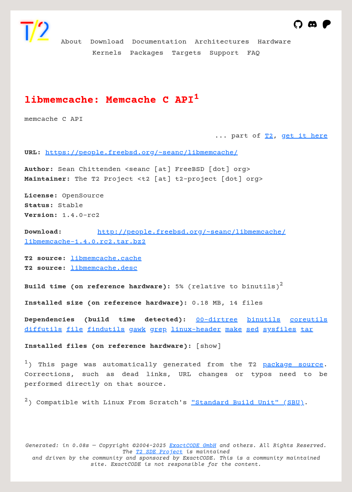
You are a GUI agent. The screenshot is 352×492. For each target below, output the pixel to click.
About (71, 42)
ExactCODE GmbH (192, 446)
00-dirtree (217, 320)
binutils (263, 320)
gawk (137, 330)
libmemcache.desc (103, 268)
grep (158, 330)
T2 (269, 136)
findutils (106, 330)
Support (224, 53)
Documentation (159, 42)
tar (307, 330)
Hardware (274, 42)
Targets (186, 53)
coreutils (309, 320)
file (74, 330)
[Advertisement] (307, 193)
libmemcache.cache (106, 259)
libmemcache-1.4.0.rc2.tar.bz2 (85, 242)
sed (252, 330)
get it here (305, 136)
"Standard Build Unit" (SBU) (247, 403)
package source (293, 365)
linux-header (196, 330)
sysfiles (280, 330)
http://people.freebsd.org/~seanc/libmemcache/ (191, 232)
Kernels (107, 53)
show (208, 346)
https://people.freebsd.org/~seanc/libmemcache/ (141, 153)
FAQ (253, 53)
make (233, 330)
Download (107, 42)
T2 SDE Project (159, 452)
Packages (147, 53)
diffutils (43, 330)
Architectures (222, 42)
